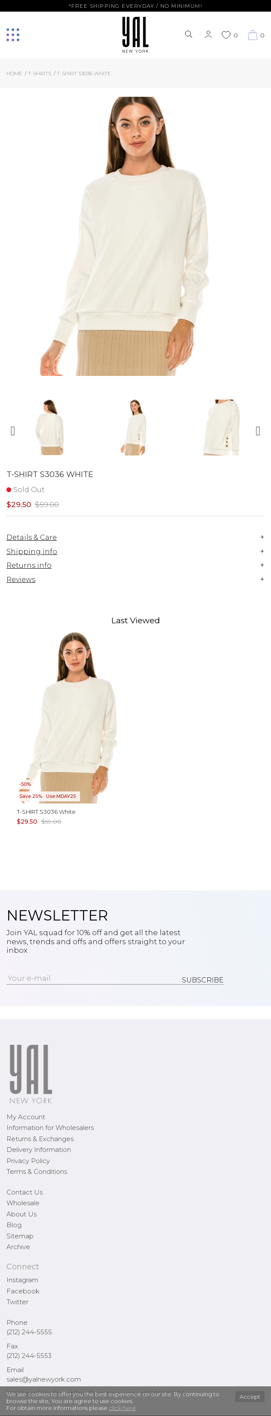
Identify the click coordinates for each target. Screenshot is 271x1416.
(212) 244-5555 (29, 1332)
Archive (18, 1247)
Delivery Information (38, 1149)
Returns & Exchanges (40, 1139)
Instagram (22, 1280)
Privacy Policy (28, 1161)
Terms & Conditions (36, 1171)
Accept (250, 1396)
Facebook (23, 1291)
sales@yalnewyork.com (43, 1379)
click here (122, 1407)
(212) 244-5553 (29, 1355)
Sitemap (20, 1236)
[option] (49, 431)
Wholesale (23, 1203)
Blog (14, 1225)
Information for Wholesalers (50, 1128)
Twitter (17, 1302)
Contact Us (24, 1192)
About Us (21, 1214)
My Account (25, 1117)
